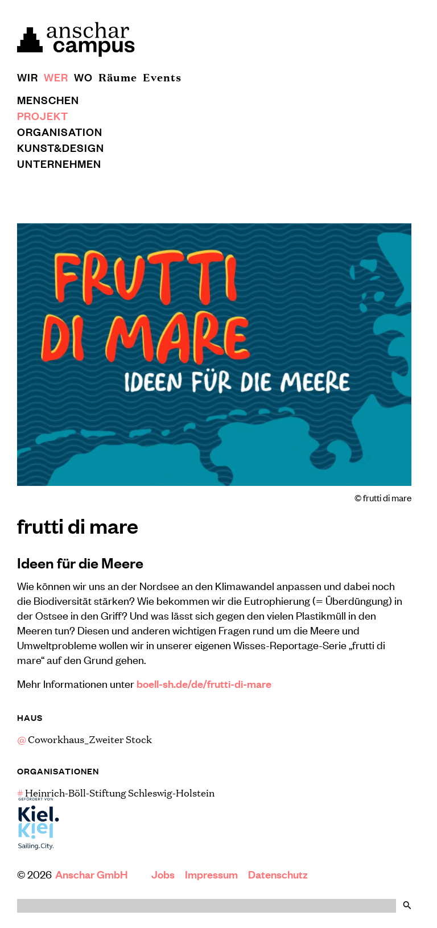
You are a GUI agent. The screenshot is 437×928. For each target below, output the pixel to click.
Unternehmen (59, 163)
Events (162, 76)
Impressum (211, 874)
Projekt (42, 115)
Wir (27, 76)
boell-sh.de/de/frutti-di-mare (204, 683)
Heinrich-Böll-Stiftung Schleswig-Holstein (116, 792)
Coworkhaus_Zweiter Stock (84, 739)
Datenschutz (278, 874)
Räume (117, 76)
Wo (83, 76)
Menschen (48, 99)
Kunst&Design (60, 147)
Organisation (59, 131)
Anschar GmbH (92, 874)
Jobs (163, 874)
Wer (56, 76)
